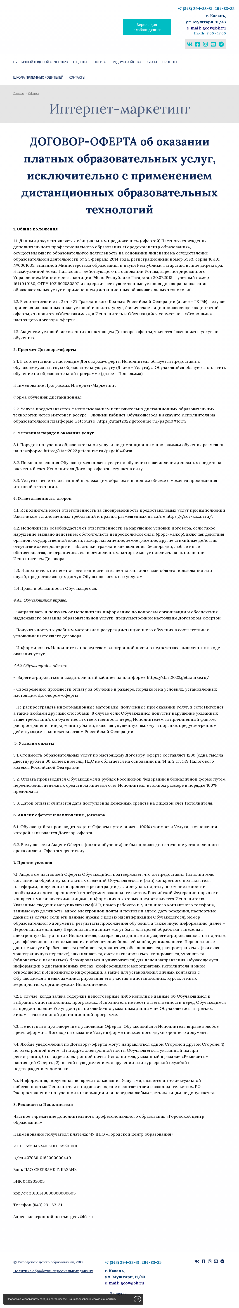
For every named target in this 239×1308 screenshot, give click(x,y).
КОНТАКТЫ (77, 77)
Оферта (99, 62)
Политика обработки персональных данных (53, 1271)
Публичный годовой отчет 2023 (40, 62)
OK (137, 1299)
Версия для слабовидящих (147, 27)
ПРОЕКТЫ (169, 62)
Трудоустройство (126, 62)
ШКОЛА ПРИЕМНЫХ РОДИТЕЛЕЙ (38, 77)
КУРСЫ (152, 62)
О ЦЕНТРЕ (80, 62)
